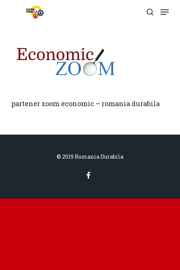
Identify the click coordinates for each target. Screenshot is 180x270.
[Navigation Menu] (164, 12)
